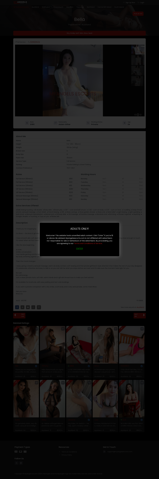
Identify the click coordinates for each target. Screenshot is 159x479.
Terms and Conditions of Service (88, 243)
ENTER (79, 248)
